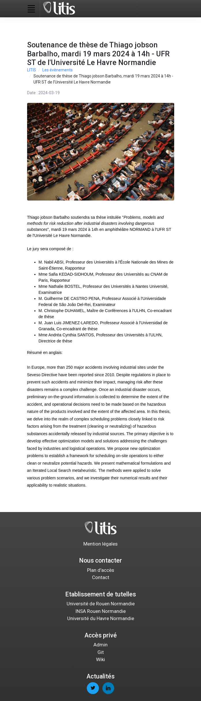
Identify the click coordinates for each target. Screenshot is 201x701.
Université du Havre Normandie (100, 618)
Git (100, 652)
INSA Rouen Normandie (100, 611)
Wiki (100, 659)
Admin (100, 645)
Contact (100, 577)
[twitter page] (93, 688)
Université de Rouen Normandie (101, 604)
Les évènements (57, 70)
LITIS (31, 70)
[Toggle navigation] (31, 8)
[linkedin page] (108, 688)
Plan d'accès (100, 570)
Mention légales (100, 544)
